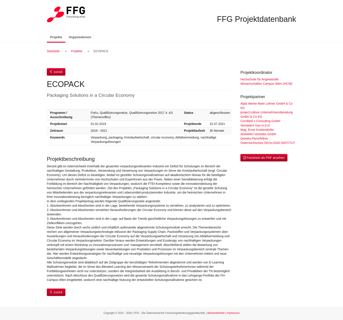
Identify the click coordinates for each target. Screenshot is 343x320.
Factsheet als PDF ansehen (264, 157)
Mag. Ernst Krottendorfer (257, 129)
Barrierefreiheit (216, 313)
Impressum (233, 313)
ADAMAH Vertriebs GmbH (258, 134)
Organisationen (80, 37)
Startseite (53, 51)
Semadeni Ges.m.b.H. (255, 125)
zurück (56, 72)
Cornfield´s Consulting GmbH (260, 121)
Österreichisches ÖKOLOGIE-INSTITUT (267, 143)
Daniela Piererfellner (254, 138)
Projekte (57, 37)
